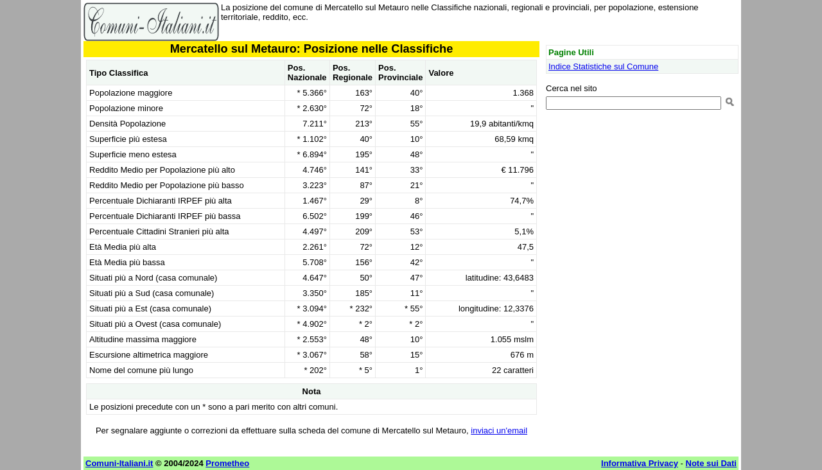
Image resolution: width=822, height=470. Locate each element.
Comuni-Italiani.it (119, 463)
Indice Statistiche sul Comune (603, 66)
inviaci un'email (499, 430)
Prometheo (227, 463)
